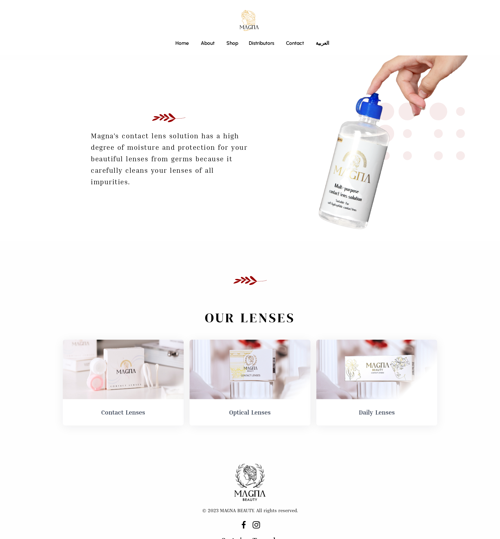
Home (182, 43)
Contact (295, 43)
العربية (322, 43)
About (208, 43)
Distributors (261, 43)
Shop (231, 43)
